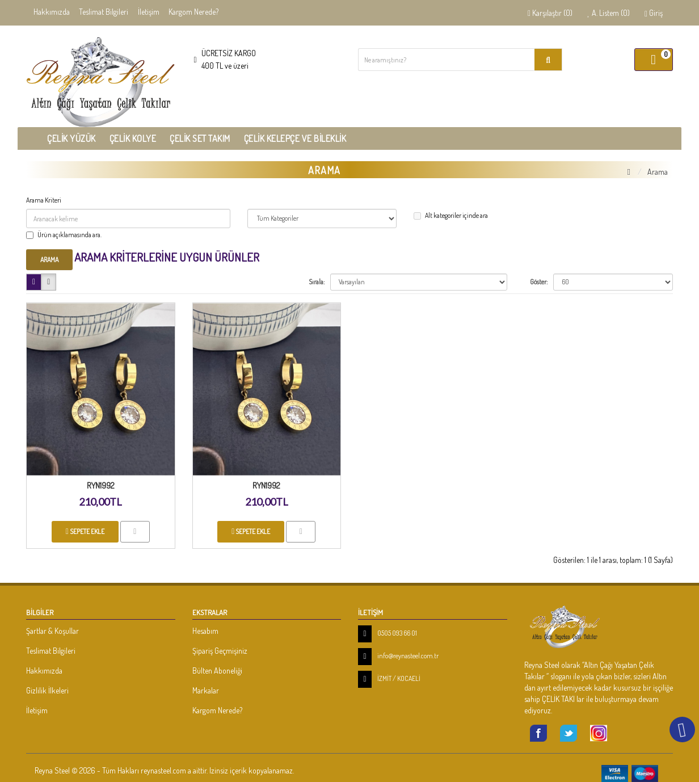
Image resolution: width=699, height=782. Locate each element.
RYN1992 (101, 485)
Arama (657, 171)
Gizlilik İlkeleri (47, 690)
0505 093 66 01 (397, 633)
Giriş (654, 13)
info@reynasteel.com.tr (408, 655)
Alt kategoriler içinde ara (451, 215)
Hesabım (205, 631)
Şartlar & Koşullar (52, 631)
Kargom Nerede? (193, 11)
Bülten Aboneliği (217, 670)
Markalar (205, 690)
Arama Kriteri (43, 200)
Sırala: (317, 282)
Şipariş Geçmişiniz (219, 650)
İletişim (148, 11)
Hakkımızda (51, 11)
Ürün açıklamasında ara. (64, 234)
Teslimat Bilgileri (103, 11)
